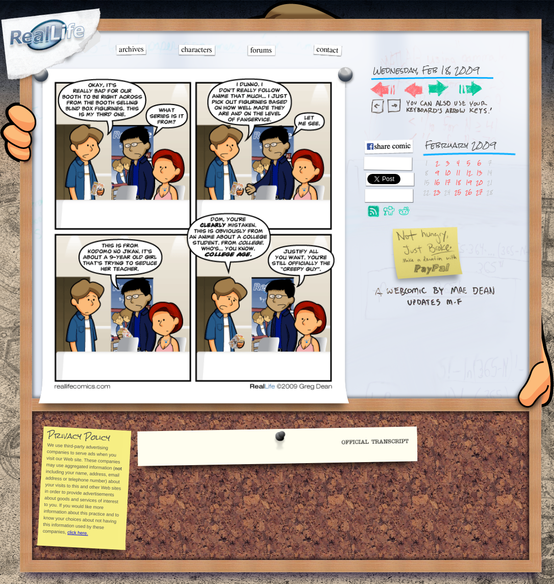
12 (468, 172)
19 (468, 182)
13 (479, 172)
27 (479, 192)
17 (447, 182)
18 (458, 182)
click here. (77, 532)
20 (479, 182)
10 (447, 172)
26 (468, 192)
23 (437, 192)
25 (458, 192)
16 (437, 182)
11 (458, 172)
